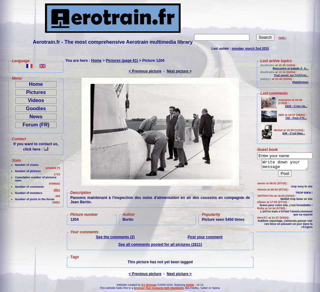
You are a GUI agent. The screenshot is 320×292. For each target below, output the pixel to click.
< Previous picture (145, 71)
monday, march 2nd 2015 (250, 48)
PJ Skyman (149, 284)
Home (36, 84)
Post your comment (205, 237)
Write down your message (285, 165)
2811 (57, 189)
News (35, 116)
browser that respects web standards (159, 288)
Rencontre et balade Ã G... (290, 68)
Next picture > (179, 71)
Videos (36, 100)
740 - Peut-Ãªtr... (296, 118)
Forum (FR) (35, 124)
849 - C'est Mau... (293, 133)
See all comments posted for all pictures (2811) (160, 244)
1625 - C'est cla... (296, 106)
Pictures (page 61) (122, 60)
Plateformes (300, 82)
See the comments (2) (115, 237)
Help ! (282, 37)
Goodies (36, 108)
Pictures (36, 92)
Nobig (190, 284)
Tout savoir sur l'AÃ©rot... (291, 75)
